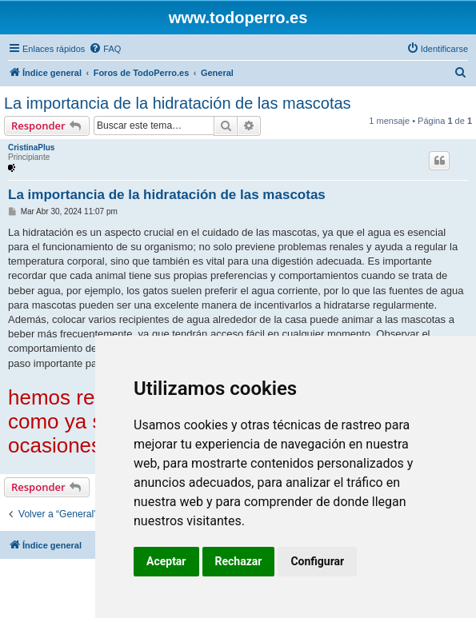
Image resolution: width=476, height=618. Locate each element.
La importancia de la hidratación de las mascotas (177, 103)
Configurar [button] (317, 561)
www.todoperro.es (238, 17)
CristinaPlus (31, 147)
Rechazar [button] (238, 561)
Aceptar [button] (166, 561)
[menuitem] (105, 48)
